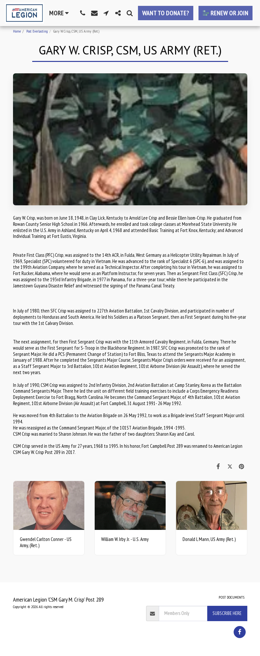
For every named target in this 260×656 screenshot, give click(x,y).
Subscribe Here (226, 613)
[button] (82, 13)
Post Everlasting (37, 31)
